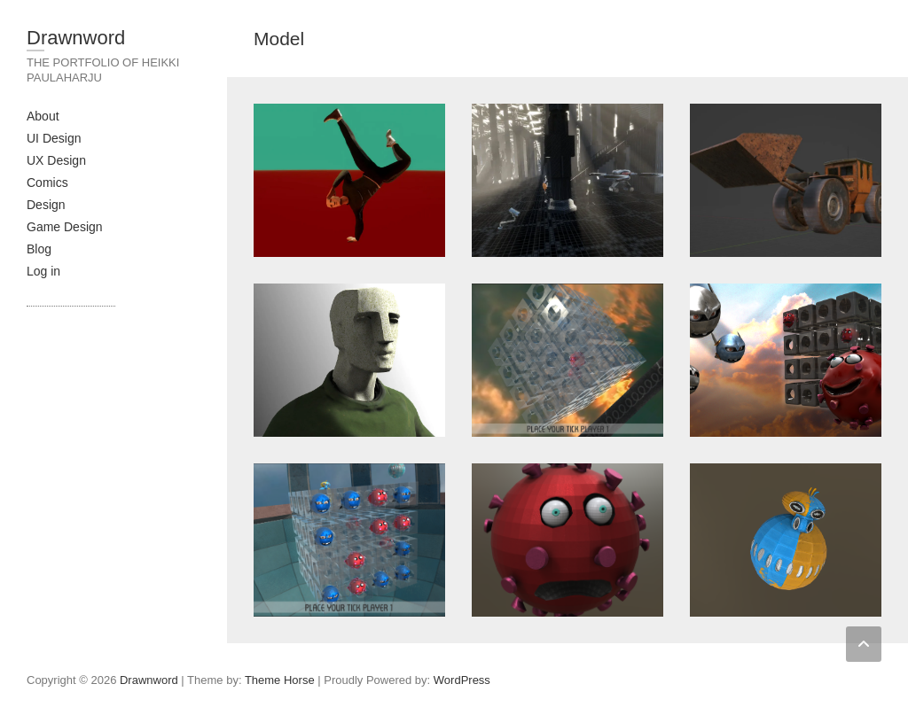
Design (46, 205)
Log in (43, 271)
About (43, 116)
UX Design (56, 160)
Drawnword (76, 38)
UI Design (54, 138)
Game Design (65, 227)
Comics (47, 182)
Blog (39, 249)
